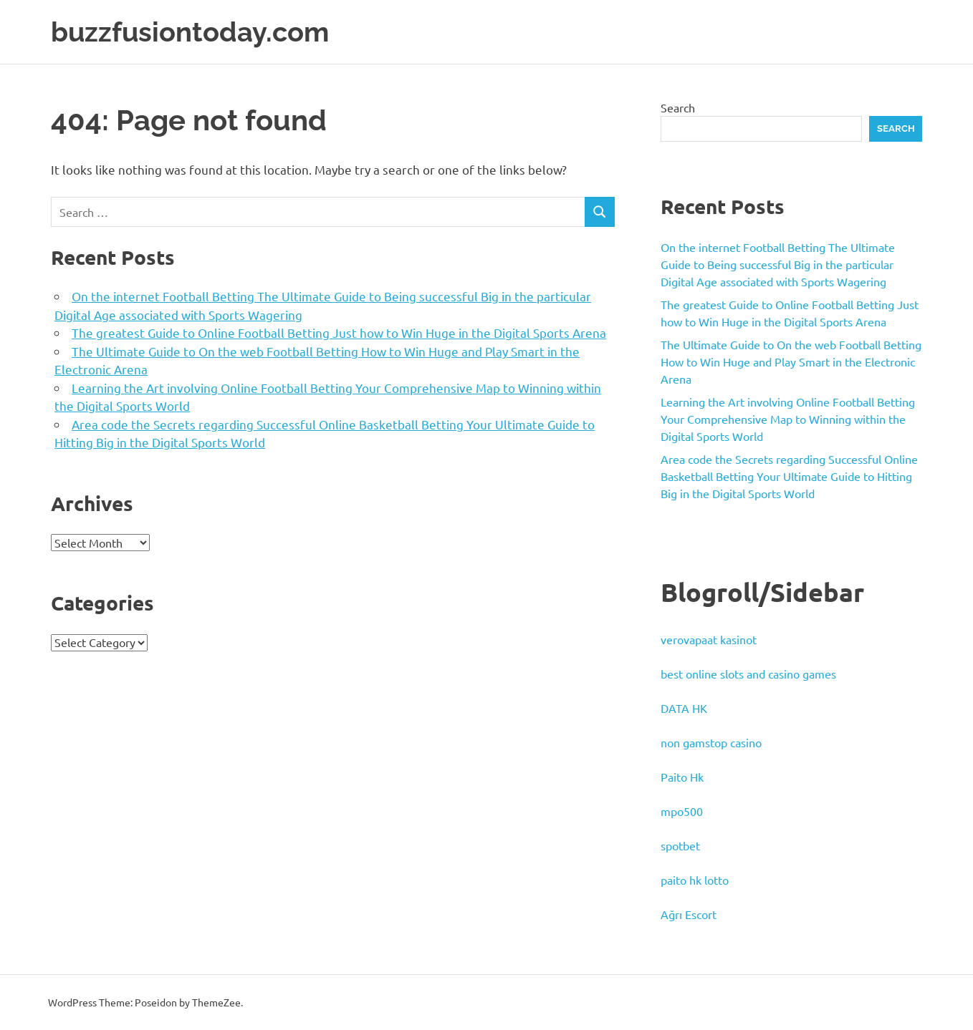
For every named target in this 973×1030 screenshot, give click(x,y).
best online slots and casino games (748, 673)
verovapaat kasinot (709, 639)
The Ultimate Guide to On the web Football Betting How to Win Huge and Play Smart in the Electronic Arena (791, 361)
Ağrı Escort (688, 914)
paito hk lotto (695, 880)
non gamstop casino (711, 742)
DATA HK (684, 708)
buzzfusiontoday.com (190, 32)
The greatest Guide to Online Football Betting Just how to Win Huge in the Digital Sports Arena (339, 332)
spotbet (680, 845)
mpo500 (682, 811)
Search (678, 107)
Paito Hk (682, 776)
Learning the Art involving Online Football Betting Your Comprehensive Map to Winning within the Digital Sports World (788, 418)
